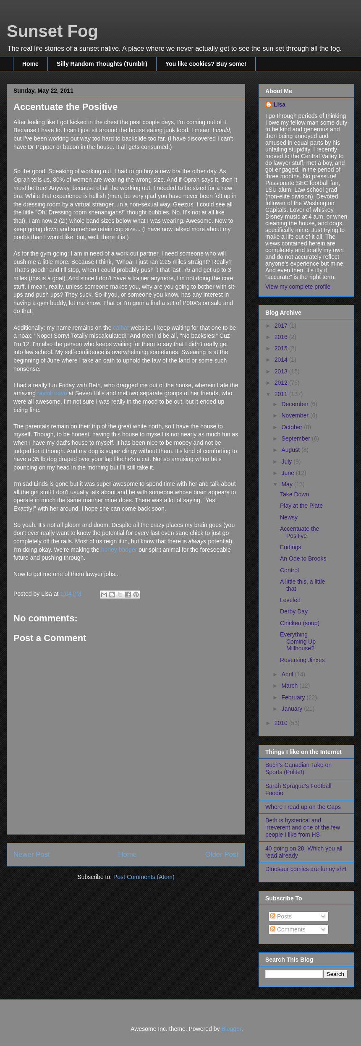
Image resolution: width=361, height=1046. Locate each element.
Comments (288, 929)
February (293, 697)
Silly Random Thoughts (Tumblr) (102, 63)
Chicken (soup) (299, 623)
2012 (282, 382)
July (287, 461)
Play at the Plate (301, 505)
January (292, 708)
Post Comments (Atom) (143, 877)
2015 (282, 348)
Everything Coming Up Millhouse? (298, 641)
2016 (282, 337)
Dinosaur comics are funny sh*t (306, 869)
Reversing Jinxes (302, 660)
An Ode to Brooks (303, 558)
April (288, 674)
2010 (282, 723)
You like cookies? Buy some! (205, 63)
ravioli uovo (52, 393)
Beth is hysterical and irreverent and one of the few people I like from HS (302, 827)
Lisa (279, 104)
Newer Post (31, 854)
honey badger (120, 549)
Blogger (231, 1028)
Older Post (221, 854)
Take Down (294, 494)
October (292, 427)
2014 (282, 359)
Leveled (290, 600)
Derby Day (294, 611)
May (287, 484)
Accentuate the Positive (299, 532)
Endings (290, 547)
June (288, 473)
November (295, 415)
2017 (282, 325)
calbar (121, 327)
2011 (282, 394)
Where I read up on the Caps (303, 806)
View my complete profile (297, 286)
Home (30, 63)
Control (289, 570)
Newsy (289, 517)
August (291, 449)
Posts (281, 916)
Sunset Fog (52, 31)
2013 (282, 371)
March (290, 685)
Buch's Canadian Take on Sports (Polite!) (298, 768)
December (295, 404)
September (296, 438)
